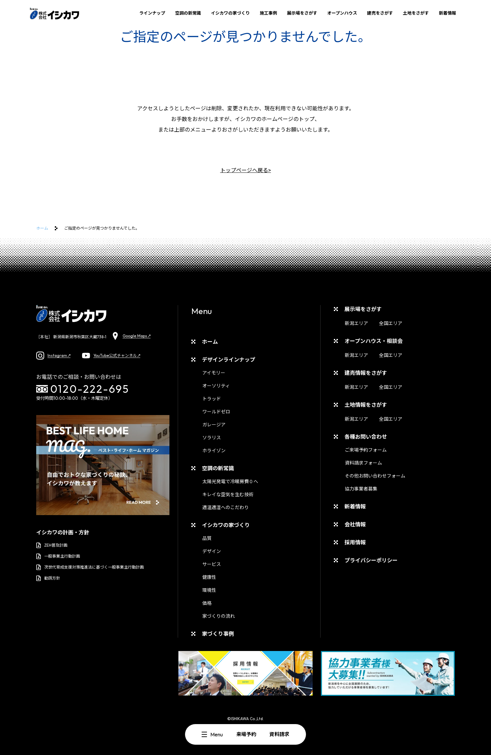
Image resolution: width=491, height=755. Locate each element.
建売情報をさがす (365, 373)
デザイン (211, 551)
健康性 (209, 577)
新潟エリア (356, 323)
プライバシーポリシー (371, 560)
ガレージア (214, 425)
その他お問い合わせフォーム (375, 476)
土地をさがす (416, 13)
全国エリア (390, 323)
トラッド (211, 399)
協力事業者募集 (361, 489)
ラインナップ (152, 13)
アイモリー (213, 373)
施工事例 (268, 13)
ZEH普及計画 (51, 545)
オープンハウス (342, 13)
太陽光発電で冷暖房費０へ (230, 482)
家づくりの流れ (218, 616)
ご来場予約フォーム (366, 450)
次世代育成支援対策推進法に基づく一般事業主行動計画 (90, 567)
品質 (207, 538)
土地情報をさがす (365, 404)
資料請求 (279, 734)
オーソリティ (216, 386)
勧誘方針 (48, 578)
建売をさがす (380, 13)
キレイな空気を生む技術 (227, 494)
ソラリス (211, 438)
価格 (207, 603)
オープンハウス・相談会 (373, 341)
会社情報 (355, 524)
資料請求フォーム (363, 463)
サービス (211, 564)
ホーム (42, 228)
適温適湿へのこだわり (225, 507)
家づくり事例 (218, 633)
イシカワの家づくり (230, 13)
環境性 (209, 590)
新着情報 (447, 13)
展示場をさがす (302, 13)
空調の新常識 (188, 13)
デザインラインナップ (228, 359)
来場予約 (246, 734)
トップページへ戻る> (245, 170)
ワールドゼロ (216, 412)
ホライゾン (214, 451)
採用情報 (355, 542)
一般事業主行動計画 (58, 556)
